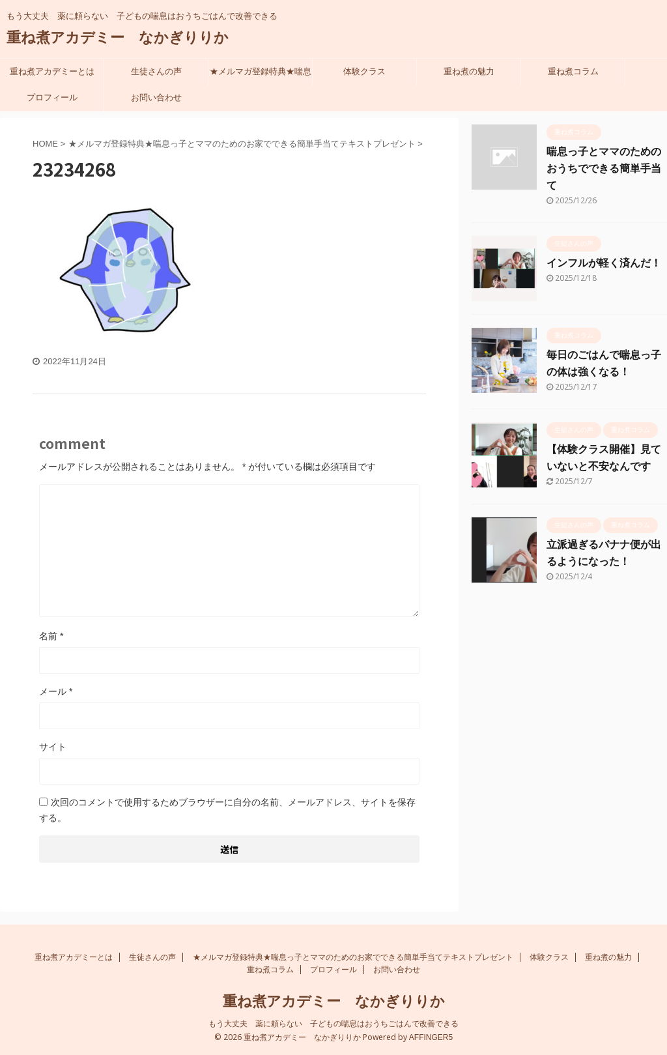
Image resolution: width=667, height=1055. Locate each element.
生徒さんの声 (156, 71)
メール (55, 691)
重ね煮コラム (573, 71)
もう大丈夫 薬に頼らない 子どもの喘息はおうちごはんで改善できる (333, 1023)
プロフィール (52, 97)
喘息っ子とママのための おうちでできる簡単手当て (603, 168)
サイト (52, 747)
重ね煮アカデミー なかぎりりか (118, 37)
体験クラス (364, 71)
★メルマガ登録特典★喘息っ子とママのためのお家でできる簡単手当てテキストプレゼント (260, 75)
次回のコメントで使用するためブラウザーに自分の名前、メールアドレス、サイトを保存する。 (227, 810)
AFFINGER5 (431, 1037)
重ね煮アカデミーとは (52, 71)
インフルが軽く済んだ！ (603, 262)
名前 (51, 636)
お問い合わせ (156, 97)
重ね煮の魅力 (469, 71)
